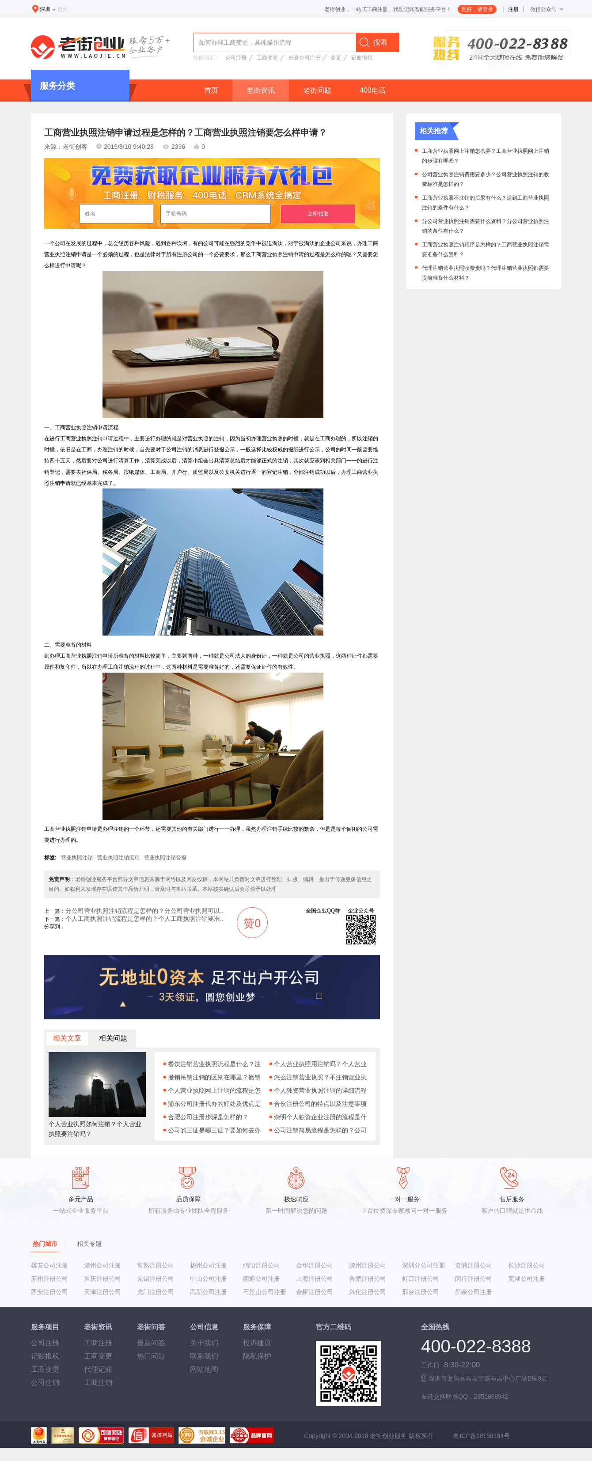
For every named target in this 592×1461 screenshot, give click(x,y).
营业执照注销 (77, 858)
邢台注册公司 (420, 1291)
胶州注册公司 (367, 1265)
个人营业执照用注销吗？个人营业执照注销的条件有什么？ (320, 1063)
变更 (335, 58)
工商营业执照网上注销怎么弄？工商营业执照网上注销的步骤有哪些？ (485, 155)
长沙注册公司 (526, 1265)
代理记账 (98, 1369)
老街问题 (317, 90)
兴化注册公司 (367, 1291)
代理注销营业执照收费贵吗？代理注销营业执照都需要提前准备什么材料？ (485, 272)
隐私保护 (257, 1356)
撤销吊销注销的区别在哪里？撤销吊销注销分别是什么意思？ (214, 1077)
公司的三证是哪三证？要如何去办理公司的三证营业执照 (214, 1130)
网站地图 (204, 1369)
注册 (513, 9)
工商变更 (267, 58)
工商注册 (98, 1343)
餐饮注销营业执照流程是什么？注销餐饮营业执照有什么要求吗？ (214, 1063)
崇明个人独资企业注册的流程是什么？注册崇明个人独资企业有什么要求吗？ (320, 1116)
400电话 (373, 90)
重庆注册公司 (102, 1278)
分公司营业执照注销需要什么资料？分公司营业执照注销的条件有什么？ (485, 226)
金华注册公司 (314, 1265)
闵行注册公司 (473, 1278)
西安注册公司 (49, 1291)
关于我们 (204, 1343)
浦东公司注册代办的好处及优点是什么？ (214, 1103)
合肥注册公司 (367, 1278)
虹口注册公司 (420, 1278)
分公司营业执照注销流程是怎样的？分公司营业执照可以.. (144, 910)
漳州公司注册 (102, 1265)
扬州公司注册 (208, 1265)
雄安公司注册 (49, 1265)
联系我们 (204, 1356)
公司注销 (45, 1382)
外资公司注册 (304, 58)
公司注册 (236, 58)
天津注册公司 (102, 1291)
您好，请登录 (477, 9)
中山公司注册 (208, 1278)
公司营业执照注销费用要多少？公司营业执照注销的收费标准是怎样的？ (485, 179)
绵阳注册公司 (261, 1265)
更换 (62, 9)
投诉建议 (257, 1343)
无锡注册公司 (155, 1278)
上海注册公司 (314, 1278)
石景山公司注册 (264, 1291)
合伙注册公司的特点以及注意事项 (320, 1103)
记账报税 (361, 58)
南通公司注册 (261, 1278)
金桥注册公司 (314, 1291)
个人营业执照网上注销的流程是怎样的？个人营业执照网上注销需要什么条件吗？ (214, 1090)
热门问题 (151, 1356)
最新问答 (151, 1343)
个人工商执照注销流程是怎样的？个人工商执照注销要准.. (144, 918)
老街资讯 (261, 90)
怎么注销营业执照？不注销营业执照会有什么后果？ (320, 1077)
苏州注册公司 (49, 1278)
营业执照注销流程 (118, 858)
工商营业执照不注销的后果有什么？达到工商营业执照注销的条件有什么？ (485, 202)
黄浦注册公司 (473, 1265)
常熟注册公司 (155, 1265)
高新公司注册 (208, 1291)
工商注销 (98, 1382)
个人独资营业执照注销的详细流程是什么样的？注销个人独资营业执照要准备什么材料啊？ (320, 1090)
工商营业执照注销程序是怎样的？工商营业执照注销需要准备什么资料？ (485, 249)
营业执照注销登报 (165, 858)
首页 (211, 90)
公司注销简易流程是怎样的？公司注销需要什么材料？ (320, 1130)
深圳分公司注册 (423, 1265)
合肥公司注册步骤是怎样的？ (208, 1116)
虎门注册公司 (155, 1291)
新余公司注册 (473, 1291)
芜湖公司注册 (526, 1278)
